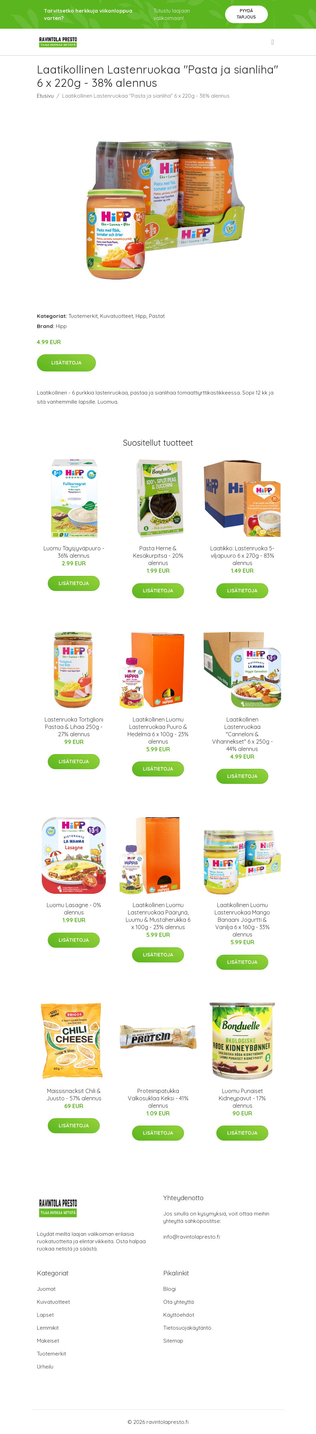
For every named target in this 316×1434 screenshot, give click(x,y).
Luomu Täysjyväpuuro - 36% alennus (74, 552)
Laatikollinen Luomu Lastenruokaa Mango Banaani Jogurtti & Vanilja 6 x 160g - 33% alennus (242, 920)
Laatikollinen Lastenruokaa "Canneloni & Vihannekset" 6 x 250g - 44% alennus (242, 734)
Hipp (141, 316)
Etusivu (45, 95)
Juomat (46, 1289)
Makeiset (48, 1340)
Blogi (169, 1289)
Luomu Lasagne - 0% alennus (74, 909)
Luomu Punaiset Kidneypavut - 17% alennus (242, 1098)
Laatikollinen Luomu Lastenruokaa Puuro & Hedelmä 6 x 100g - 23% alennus (158, 730)
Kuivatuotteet (116, 316)
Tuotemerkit (83, 316)
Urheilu (45, 1366)
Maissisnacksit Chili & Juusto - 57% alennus (73, 1094)
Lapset (45, 1314)
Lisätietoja (66, 363)
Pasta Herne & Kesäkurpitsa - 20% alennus (158, 555)
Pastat (157, 316)
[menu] (273, 42)
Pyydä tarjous (246, 14)
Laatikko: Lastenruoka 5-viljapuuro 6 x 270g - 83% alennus (242, 555)
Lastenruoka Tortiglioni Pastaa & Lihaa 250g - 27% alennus (74, 727)
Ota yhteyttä (178, 1302)
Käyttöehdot (178, 1314)
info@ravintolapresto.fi (191, 1236)
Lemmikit (48, 1327)
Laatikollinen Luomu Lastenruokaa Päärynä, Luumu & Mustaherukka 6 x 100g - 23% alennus (158, 916)
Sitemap (173, 1340)
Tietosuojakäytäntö (187, 1327)
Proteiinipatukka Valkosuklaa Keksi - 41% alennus (158, 1098)
